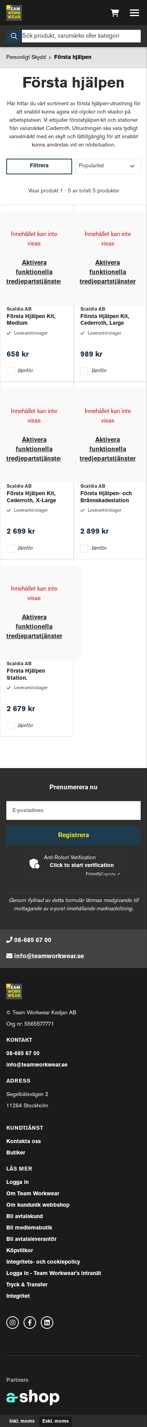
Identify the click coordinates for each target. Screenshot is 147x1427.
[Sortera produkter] (108, 166)
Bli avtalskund (24, 1216)
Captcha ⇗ (103, 874)
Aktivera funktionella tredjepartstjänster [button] (34, 272)
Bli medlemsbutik (29, 1228)
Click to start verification (82, 865)
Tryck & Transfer (26, 1285)
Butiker (15, 1153)
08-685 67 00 (32, 940)
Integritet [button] (18, 1296)
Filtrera (39, 165)
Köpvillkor (19, 1250)
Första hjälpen (72, 57)
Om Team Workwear (32, 1193)
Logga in (17, 1182)
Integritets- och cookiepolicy (43, 1262)
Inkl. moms (21, 1421)
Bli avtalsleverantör (31, 1239)
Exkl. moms (55, 1421)
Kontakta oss (23, 1141)
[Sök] (73, 36)
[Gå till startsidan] (14, 13)
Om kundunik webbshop (37, 1205)
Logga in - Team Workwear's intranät (53, 1273)
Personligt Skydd (26, 57)
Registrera (73, 835)
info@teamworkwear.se (49, 956)
